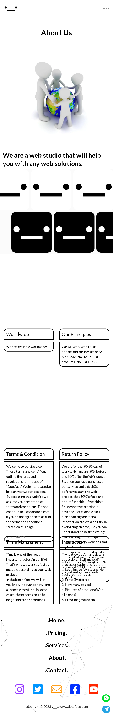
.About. (56, 657)
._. (55, 704)
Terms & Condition (25, 454)
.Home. (56, 620)
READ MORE (16, 537)
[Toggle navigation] (106, 8)
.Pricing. (56, 632)
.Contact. (56, 670)
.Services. (56, 645)
